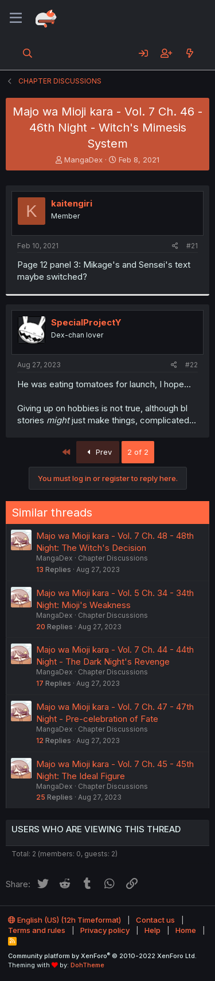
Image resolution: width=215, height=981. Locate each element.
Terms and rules (36, 930)
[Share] (175, 246)
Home (185, 930)
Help (152, 930)
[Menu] (15, 18)
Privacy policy (105, 930)
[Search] (28, 53)
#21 (192, 245)
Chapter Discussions (113, 558)
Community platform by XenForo (102, 956)
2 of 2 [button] (137, 451)
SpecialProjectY (86, 322)
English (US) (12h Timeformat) (64, 919)
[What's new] (189, 53)
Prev (98, 451)
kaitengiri (71, 203)
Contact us (155, 919)
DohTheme (87, 965)
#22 (191, 364)
